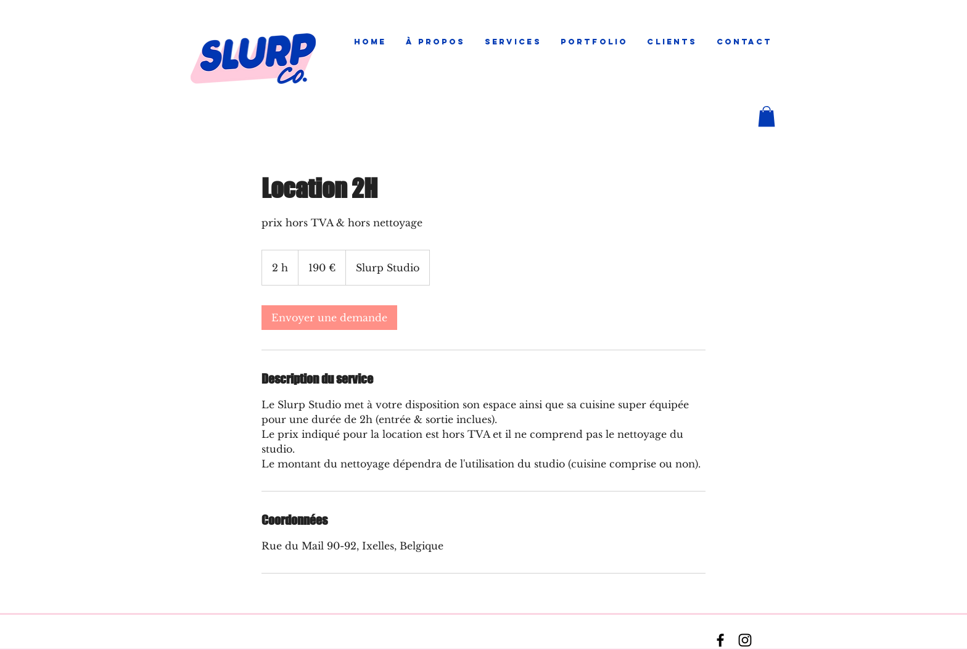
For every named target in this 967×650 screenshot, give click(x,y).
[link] (329, 317)
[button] (513, 42)
